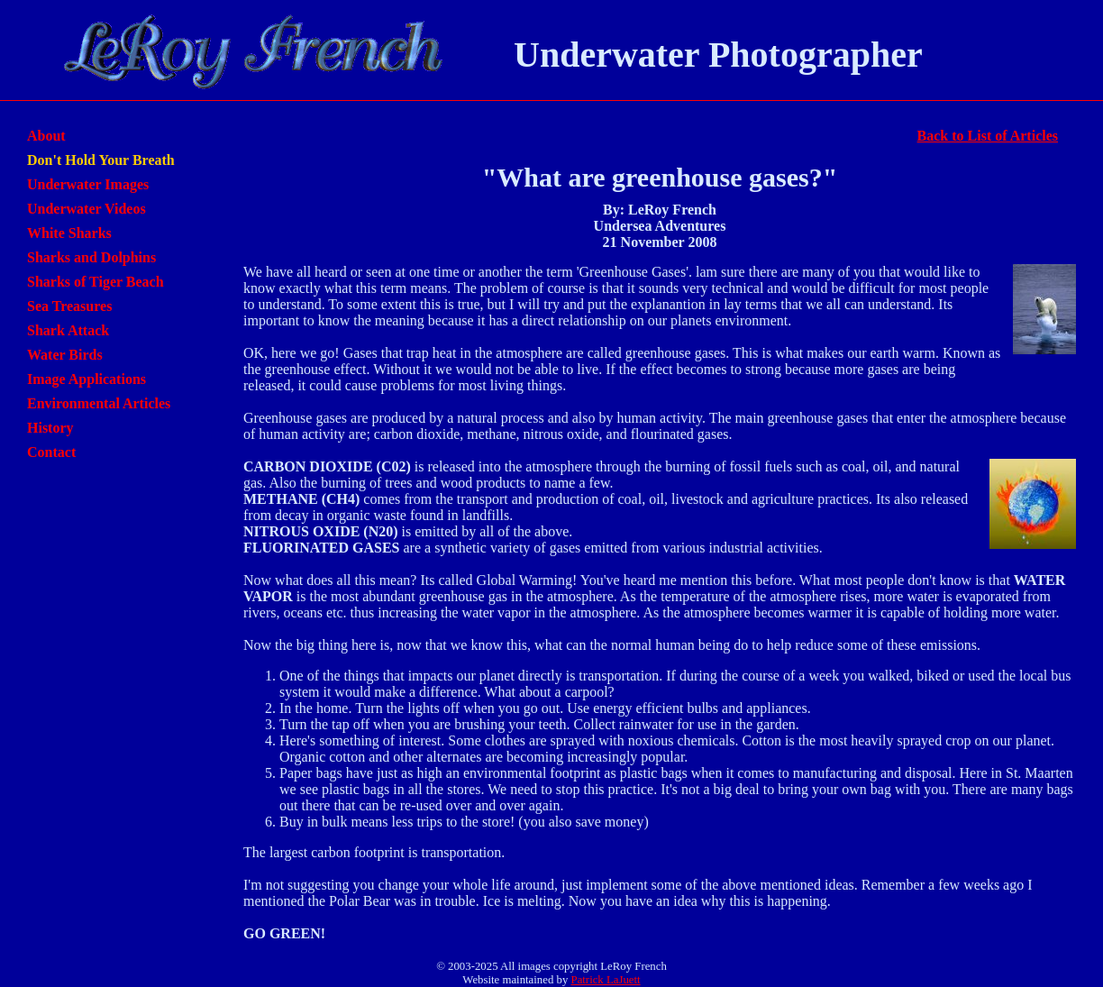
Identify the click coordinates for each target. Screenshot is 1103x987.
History (50, 427)
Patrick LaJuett (606, 979)
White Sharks (69, 233)
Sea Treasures (69, 306)
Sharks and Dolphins (91, 257)
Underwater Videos (86, 208)
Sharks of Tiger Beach (95, 281)
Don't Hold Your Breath (101, 160)
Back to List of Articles (987, 135)
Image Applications (86, 379)
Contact (51, 452)
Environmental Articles (98, 403)
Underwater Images (88, 184)
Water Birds (65, 354)
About (46, 135)
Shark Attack (68, 330)
